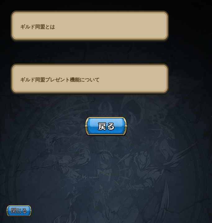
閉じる (19, 211)
